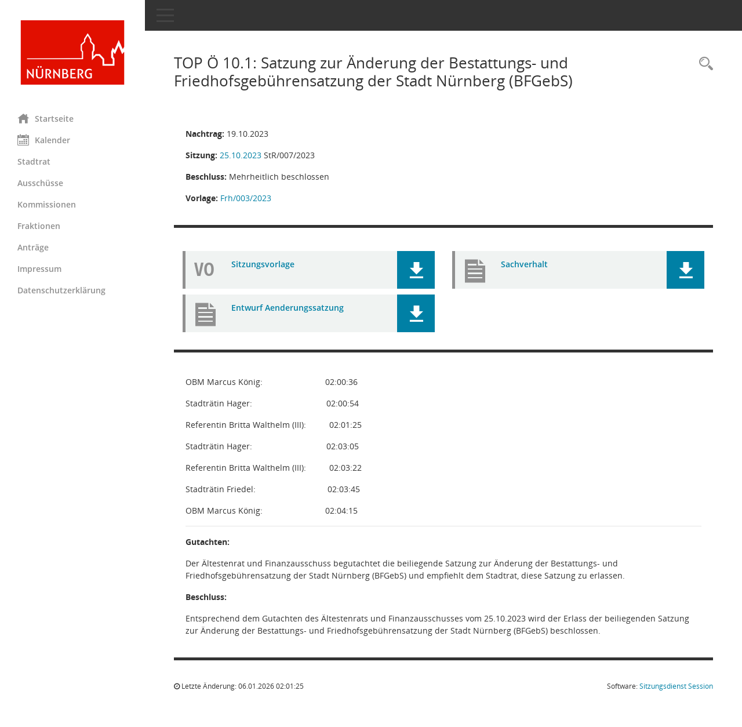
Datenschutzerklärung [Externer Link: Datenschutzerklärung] (61, 290)
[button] (416, 270)
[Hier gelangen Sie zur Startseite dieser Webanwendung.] (72, 52)
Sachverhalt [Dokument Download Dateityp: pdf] (524, 264)
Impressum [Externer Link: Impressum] (39, 268)
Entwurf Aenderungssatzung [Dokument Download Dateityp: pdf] (287, 307)
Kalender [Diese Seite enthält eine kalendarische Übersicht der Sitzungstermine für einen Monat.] (43, 140)
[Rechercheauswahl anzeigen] (703, 64)
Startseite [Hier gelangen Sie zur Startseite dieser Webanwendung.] (45, 118)
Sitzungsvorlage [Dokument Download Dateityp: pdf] (262, 264)
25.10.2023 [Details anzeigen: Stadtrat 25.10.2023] (240, 155)
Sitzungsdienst (676, 686)
